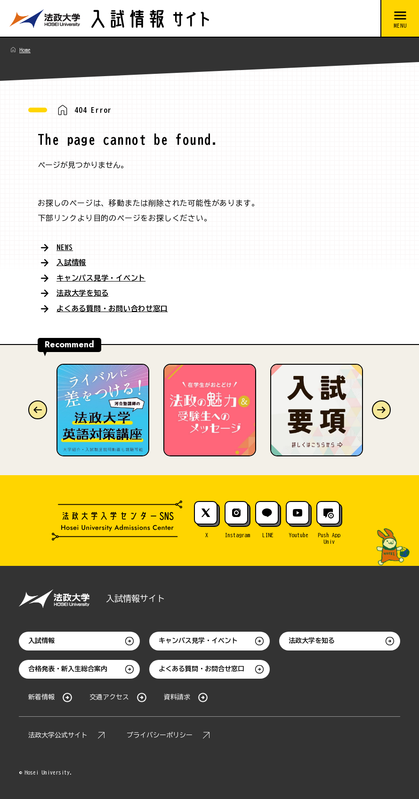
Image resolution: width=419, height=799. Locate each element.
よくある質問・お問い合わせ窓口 (115, 307)
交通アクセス (109, 696)
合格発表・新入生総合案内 (67, 668)
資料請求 (177, 696)
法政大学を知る (84, 292)
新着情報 (41, 696)
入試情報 (72, 262)
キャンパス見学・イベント (104, 277)
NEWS (64, 247)
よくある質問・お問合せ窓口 (201, 668)
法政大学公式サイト (58, 734)
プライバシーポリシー (160, 734)
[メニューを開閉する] (399, 19)
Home (25, 50)
